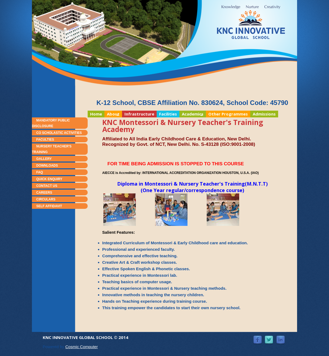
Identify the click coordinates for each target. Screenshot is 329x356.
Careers (44, 193)
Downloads (47, 165)
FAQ (39, 172)
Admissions (264, 114)
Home (96, 114)
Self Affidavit (49, 206)
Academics (191, 114)
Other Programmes (228, 114)
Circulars (45, 199)
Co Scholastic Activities (59, 133)
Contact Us (46, 186)
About (112, 114)
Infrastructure (139, 114)
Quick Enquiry (49, 179)
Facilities (168, 114)
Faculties (45, 139)
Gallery (44, 159)
